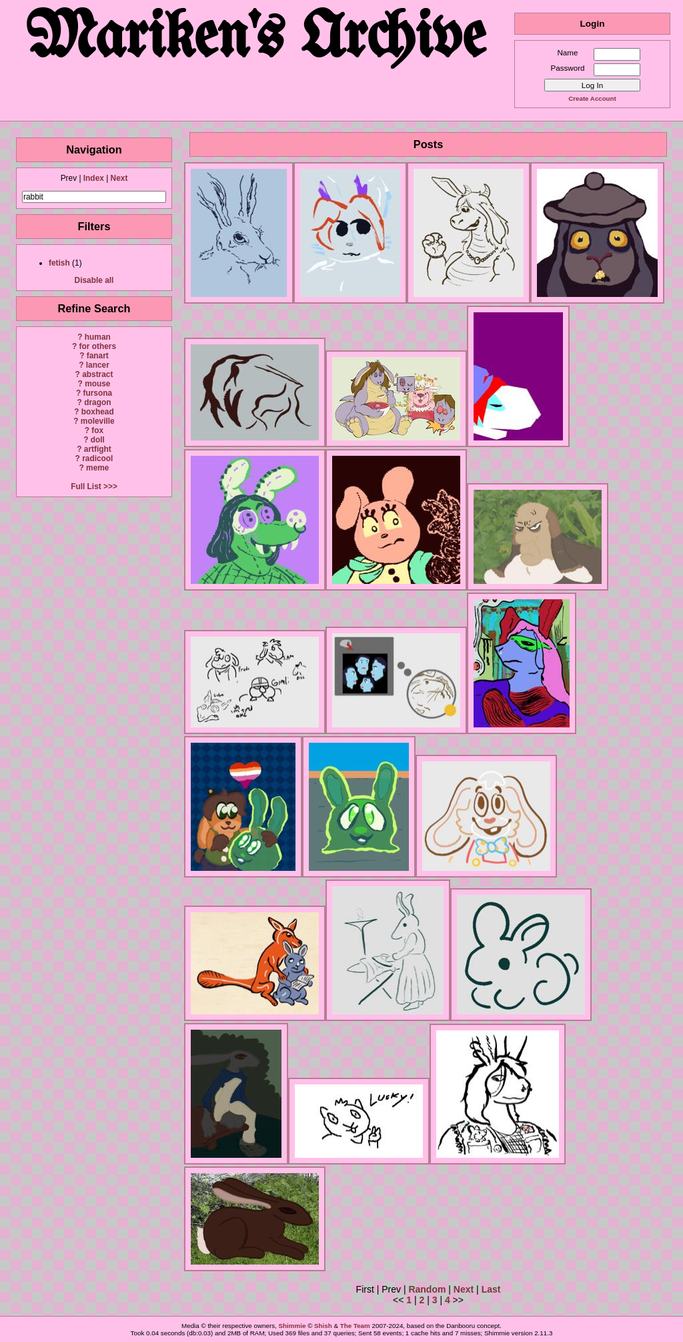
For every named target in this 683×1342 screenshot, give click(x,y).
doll (98, 439)
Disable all (94, 280)
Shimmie (292, 1325)
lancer (97, 365)
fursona (97, 393)
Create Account (592, 98)
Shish (323, 1325)
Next (119, 178)
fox (97, 430)
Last (491, 1289)
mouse (97, 383)
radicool (97, 458)
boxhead (97, 411)
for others (98, 346)
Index (93, 178)
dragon (97, 402)
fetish (59, 263)
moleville (98, 421)
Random (427, 1289)
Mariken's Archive (257, 39)
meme (97, 467)
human (98, 337)
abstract (97, 374)
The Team (355, 1325)
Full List (86, 486)
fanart (98, 355)
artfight (97, 449)
